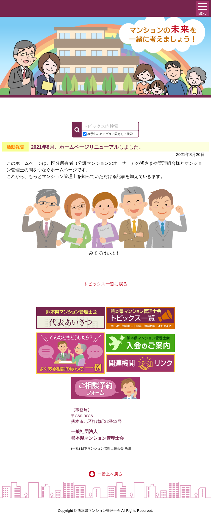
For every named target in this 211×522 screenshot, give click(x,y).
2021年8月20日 (190, 154)
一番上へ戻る (105, 474)
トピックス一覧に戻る (105, 284)
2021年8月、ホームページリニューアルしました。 (87, 147)
